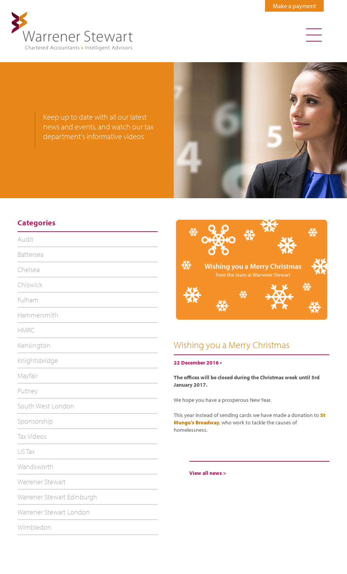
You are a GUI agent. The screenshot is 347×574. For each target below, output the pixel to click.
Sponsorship (35, 421)
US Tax (26, 451)
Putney (27, 390)
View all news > (207, 472)
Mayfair (27, 375)
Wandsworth (35, 466)
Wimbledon (34, 527)
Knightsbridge (37, 360)
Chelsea (28, 269)
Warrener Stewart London (53, 512)
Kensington (34, 345)
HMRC (26, 330)
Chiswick (29, 284)
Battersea (30, 254)
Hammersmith (37, 315)
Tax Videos (32, 436)
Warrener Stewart (41, 481)
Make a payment (294, 6)
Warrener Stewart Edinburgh (57, 496)
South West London (45, 405)
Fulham (27, 299)
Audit (25, 239)
